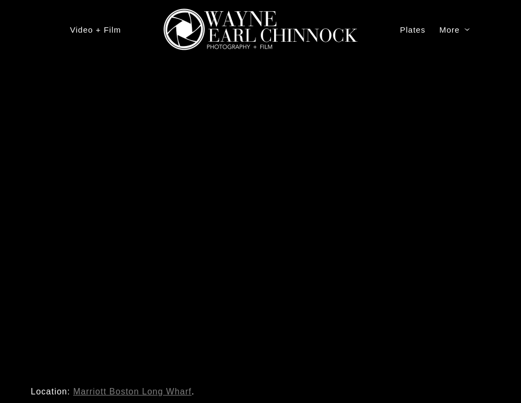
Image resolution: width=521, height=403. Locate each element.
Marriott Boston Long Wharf (132, 391)
